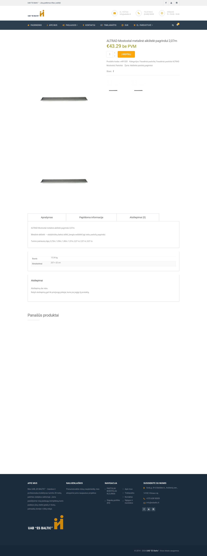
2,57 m (83, 241)
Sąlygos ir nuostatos (129, 501)
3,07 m (89, 241)
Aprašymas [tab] (47, 217)
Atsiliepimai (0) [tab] (138, 217)
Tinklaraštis (129, 493)
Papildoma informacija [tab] (91, 217)
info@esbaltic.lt (125, 14)
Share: (109, 71)
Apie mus (129, 489)
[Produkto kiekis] (110, 54)
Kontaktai (129, 497)
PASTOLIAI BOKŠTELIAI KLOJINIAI (112, 491)
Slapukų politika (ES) (113, 501)
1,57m (70, 241)
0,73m (52, 241)
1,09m (58, 241)
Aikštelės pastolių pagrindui (141, 65)
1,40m (64, 241)
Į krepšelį (126, 54)
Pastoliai (119, 65)
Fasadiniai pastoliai (148, 61)
